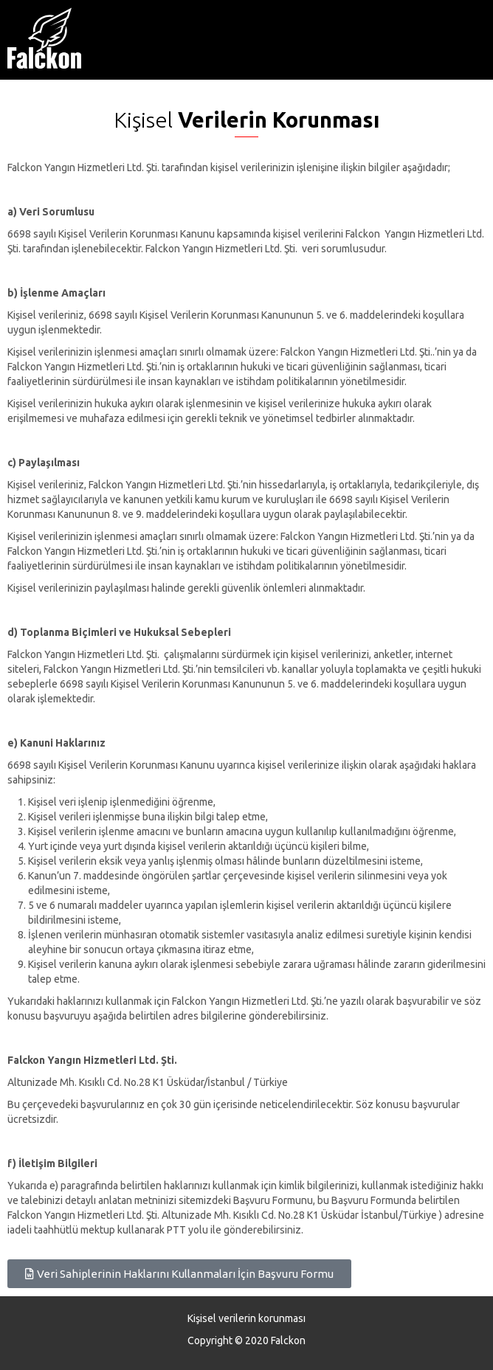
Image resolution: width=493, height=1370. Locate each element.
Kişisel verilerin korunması (246, 1318)
